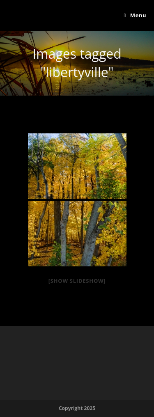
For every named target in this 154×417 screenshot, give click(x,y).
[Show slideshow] (77, 280)
